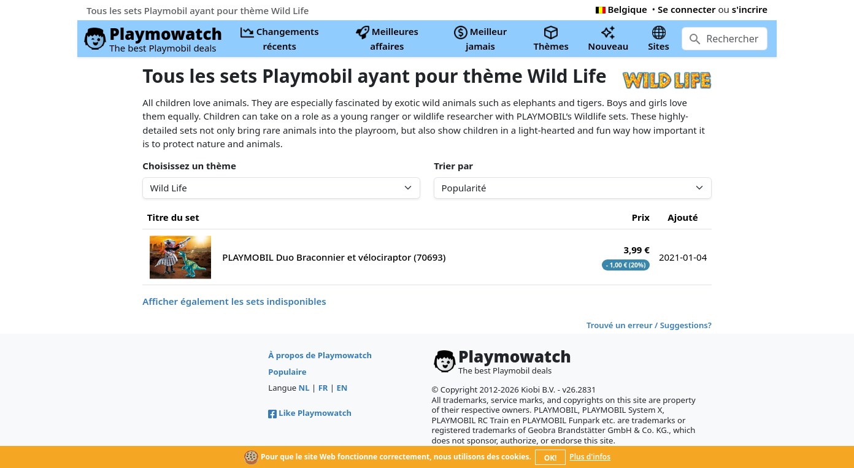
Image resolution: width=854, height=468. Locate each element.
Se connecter (687, 9)
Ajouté (682, 217)
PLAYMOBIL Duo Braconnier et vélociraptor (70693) (333, 257)
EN (341, 387)
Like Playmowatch (310, 412)
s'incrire (749, 9)
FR (323, 387)
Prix (641, 217)
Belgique (621, 9)
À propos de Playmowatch (320, 355)
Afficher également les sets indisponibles (234, 301)
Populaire (287, 371)
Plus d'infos (589, 456)
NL (304, 387)
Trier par (453, 165)
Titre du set (173, 217)
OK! (550, 458)
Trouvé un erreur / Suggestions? (649, 325)
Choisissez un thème (189, 165)
